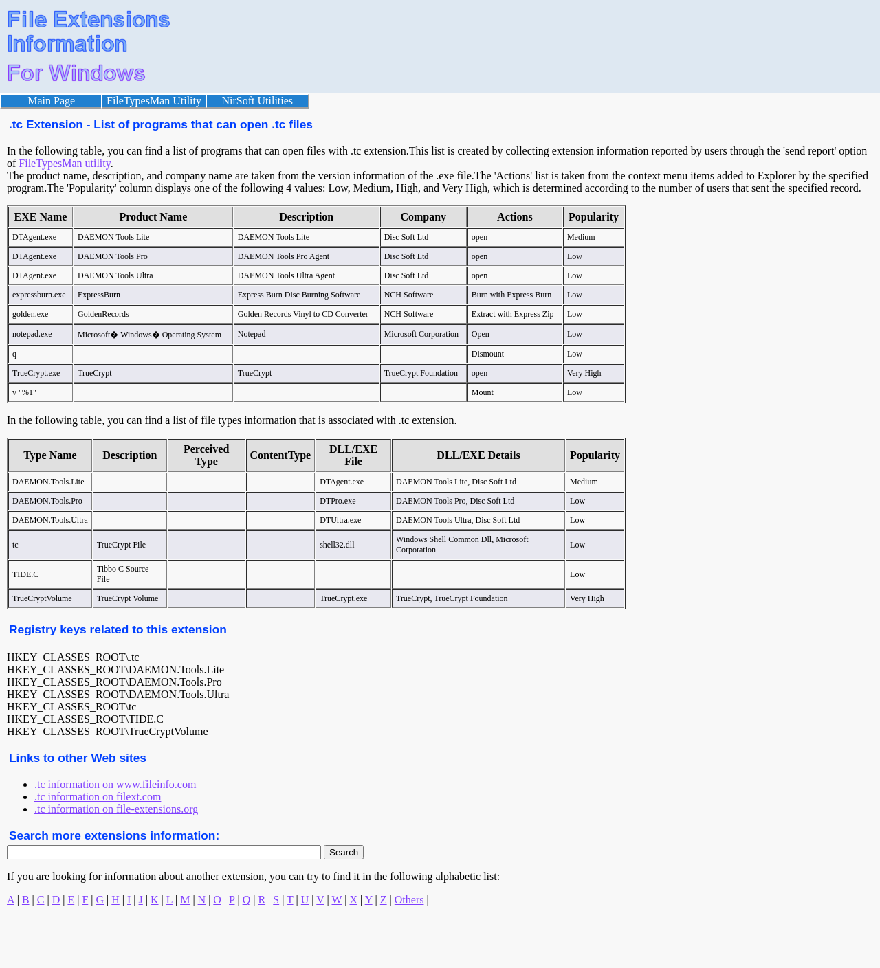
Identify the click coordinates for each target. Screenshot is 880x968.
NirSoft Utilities (258, 100)
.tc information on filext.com (97, 796)
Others (409, 899)
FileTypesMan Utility (154, 100)
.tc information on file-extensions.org (116, 809)
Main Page (51, 100)
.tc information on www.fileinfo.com (115, 784)
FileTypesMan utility (64, 163)
